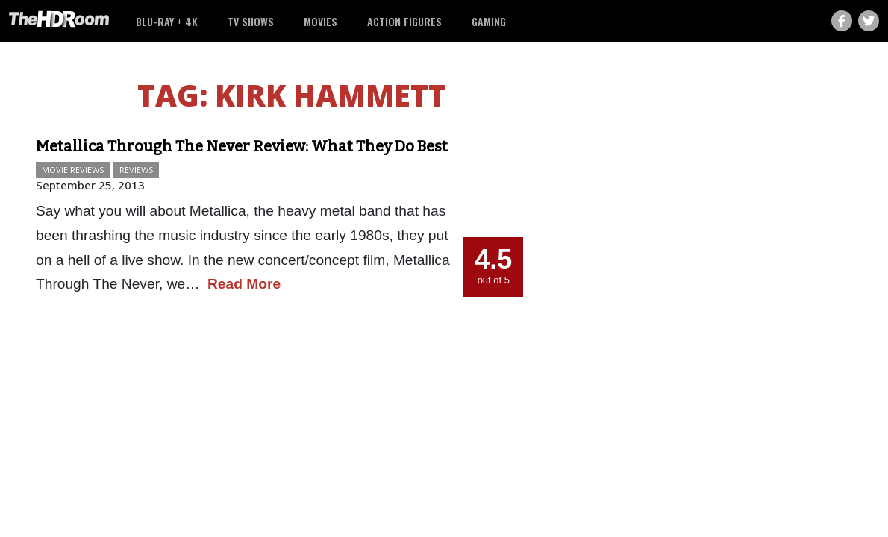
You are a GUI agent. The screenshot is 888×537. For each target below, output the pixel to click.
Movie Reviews (73, 169)
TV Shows (251, 21)
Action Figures (404, 21)
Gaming (489, 21)
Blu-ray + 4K (167, 21)
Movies (320, 21)
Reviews (136, 169)
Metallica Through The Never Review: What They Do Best (242, 146)
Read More (244, 284)
